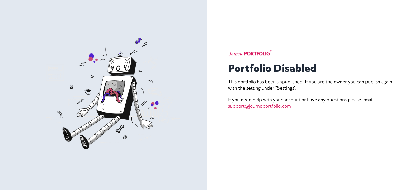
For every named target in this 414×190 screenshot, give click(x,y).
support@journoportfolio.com (259, 106)
